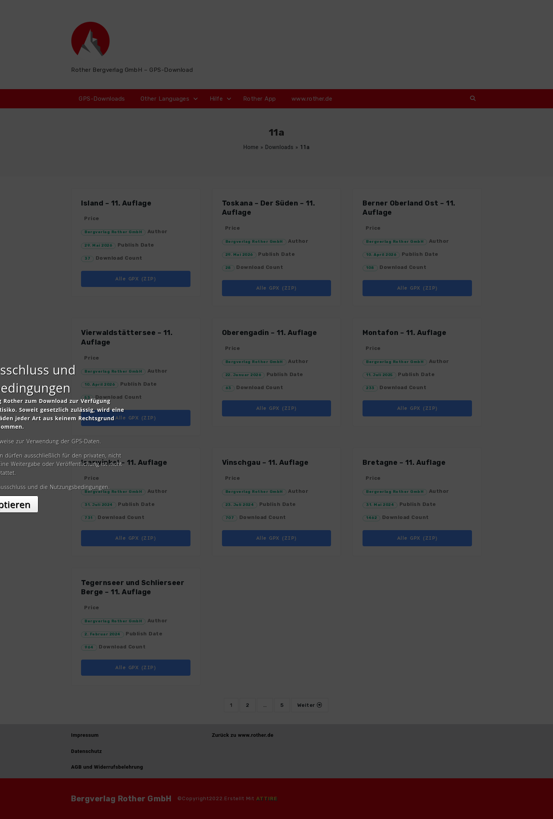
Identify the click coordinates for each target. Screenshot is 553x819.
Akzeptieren (276, 477)
